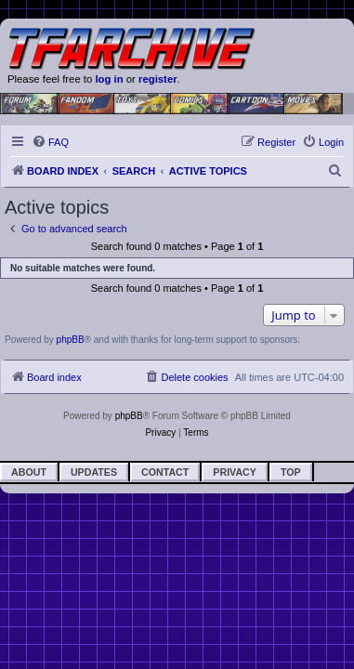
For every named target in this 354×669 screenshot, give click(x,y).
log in (109, 79)
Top (291, 472)
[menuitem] (50, 142)
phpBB (71, 339)
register (157, 79)
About (28, 472)
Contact (165, 472)
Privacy (234, 472)
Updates (94, 472)
